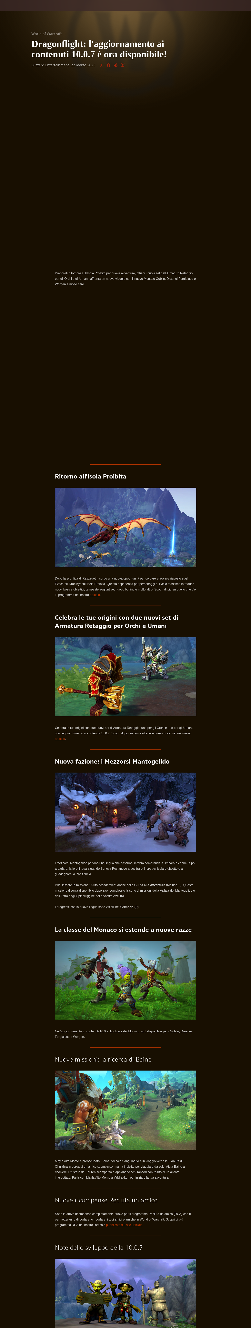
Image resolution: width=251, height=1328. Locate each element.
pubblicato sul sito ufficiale (124, 1040)
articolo (95, 410)
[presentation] (15, 10)
